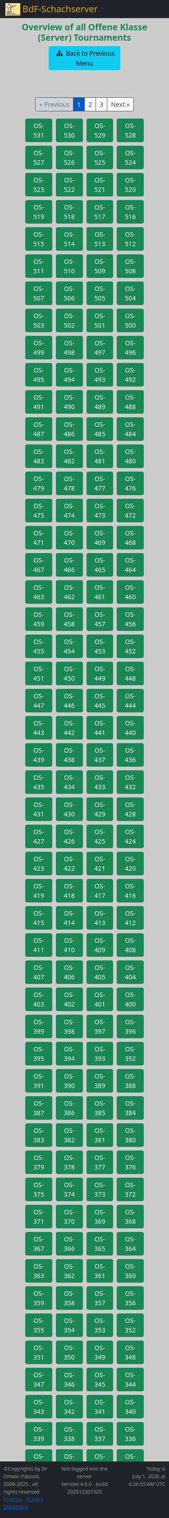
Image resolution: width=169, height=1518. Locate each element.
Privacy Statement (23, 1502)
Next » (120, 104)
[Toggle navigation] (151, 9)
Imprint (13, 1498)
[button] (85, 58)
